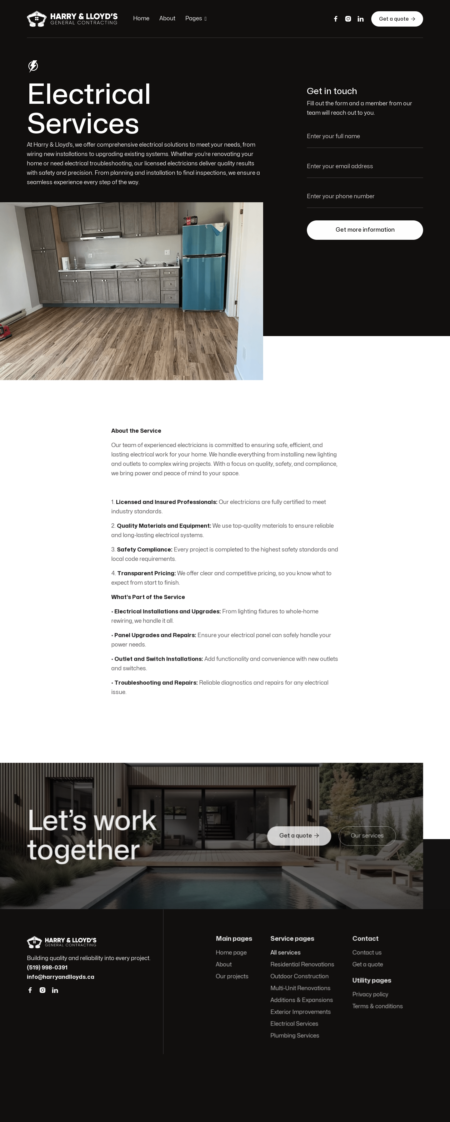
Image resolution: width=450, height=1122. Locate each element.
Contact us (366, 953)
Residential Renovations (302, 965)
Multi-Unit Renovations (300, 988)
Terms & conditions (377, 1006)
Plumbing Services (295, 1035)
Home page (232, 953)
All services (286, 953)
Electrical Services (294, 1023)
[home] (74, 19)
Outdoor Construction (299, 976)
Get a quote (397, 19)
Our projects (233, 976)
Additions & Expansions (302, 1000)
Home (141, 18)
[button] (196, 19)
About (167, 18)
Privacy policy (369, 994)
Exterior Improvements (301, 1011)
